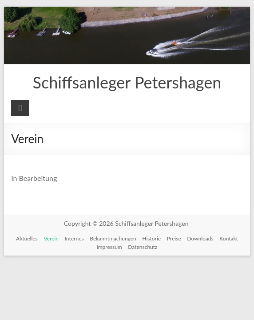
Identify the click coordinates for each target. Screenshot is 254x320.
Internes (74, 238)
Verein (51, 238)
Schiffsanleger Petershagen (127, 82)
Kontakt (228, 238)
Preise (174, 238)
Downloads (200, 238)
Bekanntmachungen (113, 238)
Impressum (109, 247)
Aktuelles (27, 238)
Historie (151, 238)
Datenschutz (142, 247)
